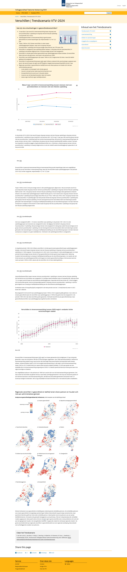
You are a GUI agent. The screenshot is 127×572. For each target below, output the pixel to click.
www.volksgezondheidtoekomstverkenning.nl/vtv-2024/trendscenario (36, 539)
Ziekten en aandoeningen (89, 38)
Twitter (68, 564)
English (124, 5)
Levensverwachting (87, 34)
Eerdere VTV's (35, 13)
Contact (119, 5)
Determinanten (86, 48)
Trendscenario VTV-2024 (88, 31)
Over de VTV (43, 569)
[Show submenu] (29, 13)
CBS (21, 130)
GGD (42, 61)
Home (18, 13)
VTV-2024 (25, 13)
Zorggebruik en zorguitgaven (89, 41)
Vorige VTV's (43, 566)
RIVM (69, 537)
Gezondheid (85, 44)
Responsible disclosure (21, 566)
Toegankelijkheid (20, 569)
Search (109, 13)
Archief (17, 564)
